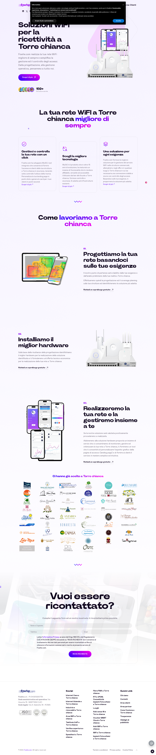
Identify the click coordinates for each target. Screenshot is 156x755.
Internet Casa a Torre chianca (72, 697)
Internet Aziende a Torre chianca (74, 703)
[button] (123, 4)
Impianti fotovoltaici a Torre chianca (101, 737)
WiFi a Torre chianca (101, 733)
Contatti (124, 699)
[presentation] (114, 640)
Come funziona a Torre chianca (127, 711)
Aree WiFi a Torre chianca (73, 717)
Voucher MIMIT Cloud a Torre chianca (99, 720)
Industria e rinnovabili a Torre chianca (73, 710)
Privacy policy (115, 750)
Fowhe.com (28, 750)
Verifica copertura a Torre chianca (74, 730)
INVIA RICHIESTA (80, 654)
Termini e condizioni (100, 750)
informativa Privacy (51, 637)
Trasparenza (125, 716)
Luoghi (96, 708)
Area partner (126, 707)
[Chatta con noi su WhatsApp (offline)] (151, 743)
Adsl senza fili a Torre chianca (99, 713)
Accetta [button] (118, 21)
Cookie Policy (128, 750)
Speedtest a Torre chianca (74, 736)
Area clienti (130, 5)
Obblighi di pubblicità (124, 721)
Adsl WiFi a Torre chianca (100, 728)
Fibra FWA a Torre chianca (101, 692)
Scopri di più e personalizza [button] (44, 21)
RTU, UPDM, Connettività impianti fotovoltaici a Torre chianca (101, 700)
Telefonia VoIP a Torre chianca (72, 724)
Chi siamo (124, 695)
